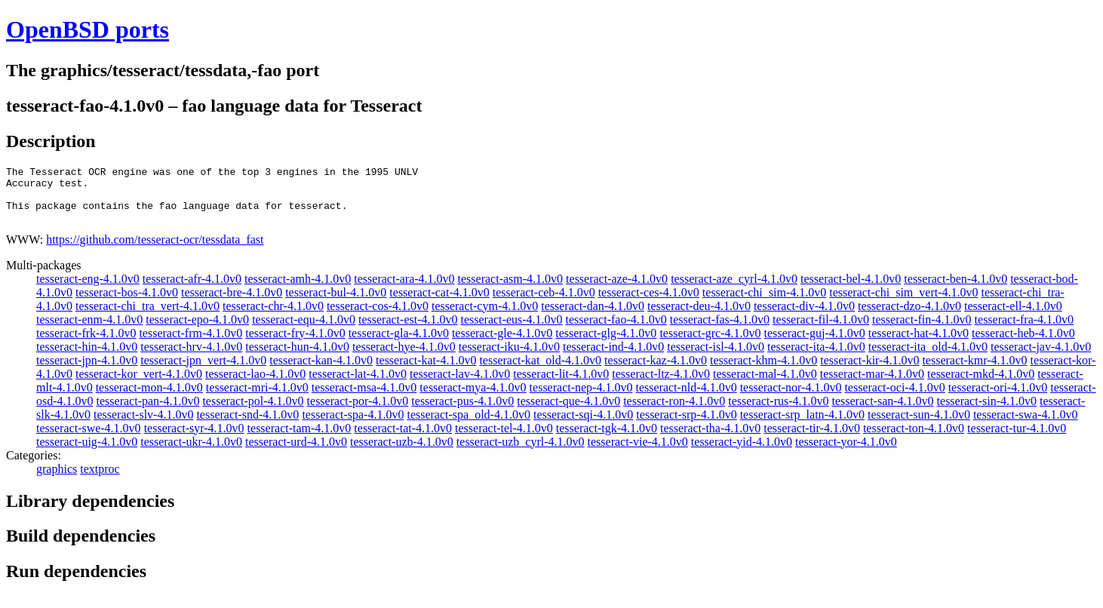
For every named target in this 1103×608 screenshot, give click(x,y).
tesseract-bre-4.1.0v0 (231, 303)
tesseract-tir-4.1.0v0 (811, 439)
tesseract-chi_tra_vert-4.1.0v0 (147, 317)
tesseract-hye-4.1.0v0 (404, 358)
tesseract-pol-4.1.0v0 (252, 412)
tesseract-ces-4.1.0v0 (648, 303)
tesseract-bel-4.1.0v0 (850, 290)
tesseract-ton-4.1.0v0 (913, 439)
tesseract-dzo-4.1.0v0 (909, 317)
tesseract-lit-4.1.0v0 (561, 385)
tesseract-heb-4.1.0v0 (1023, 344)
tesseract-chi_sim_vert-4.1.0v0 (903, 303)
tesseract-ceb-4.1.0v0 (544, 303)
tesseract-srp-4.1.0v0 (686, 425)
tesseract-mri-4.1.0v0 (257, 398)
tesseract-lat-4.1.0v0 (358, 385)
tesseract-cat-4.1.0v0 (439, 303)
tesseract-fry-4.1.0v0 (295, 344)
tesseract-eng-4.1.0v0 (88, 290)
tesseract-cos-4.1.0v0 (378, 317)
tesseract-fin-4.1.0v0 (922, 330)
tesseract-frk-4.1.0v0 (86, 344)
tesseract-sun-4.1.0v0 (919, 425)
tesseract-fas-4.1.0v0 (720, 330)
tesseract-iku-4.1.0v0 (509, 358)
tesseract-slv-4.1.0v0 (143, 425)
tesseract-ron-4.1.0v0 (674, 412)
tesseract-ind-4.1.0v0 (613, 358)
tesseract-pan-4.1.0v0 (148, 412)
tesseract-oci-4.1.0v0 (894, 398)
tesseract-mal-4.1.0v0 (765, 385)
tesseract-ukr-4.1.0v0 (191, 453)
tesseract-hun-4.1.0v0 (297, 358)
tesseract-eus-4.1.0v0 (511, 330)
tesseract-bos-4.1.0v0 (126, 303)
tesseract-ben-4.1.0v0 (955, 290)
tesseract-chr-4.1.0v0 (273, 317)
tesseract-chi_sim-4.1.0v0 (764, 303)
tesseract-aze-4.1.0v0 (617, 290)
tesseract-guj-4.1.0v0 (814, 344)
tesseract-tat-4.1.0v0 (403, 439)
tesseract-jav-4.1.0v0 (1041, 358)
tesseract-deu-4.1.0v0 (699, 317)
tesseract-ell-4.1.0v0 (1013, 317)
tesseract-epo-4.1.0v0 (197, 330)
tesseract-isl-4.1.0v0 (715, 358)
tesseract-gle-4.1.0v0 (502, 344)
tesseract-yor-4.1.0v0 (846, 453)
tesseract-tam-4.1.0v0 (299, 439)
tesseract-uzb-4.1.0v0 (401, 453)
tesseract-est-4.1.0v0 (408, 330)
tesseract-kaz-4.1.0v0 (655, 371)
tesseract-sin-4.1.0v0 (987, 412)
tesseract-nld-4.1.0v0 (685, 398)
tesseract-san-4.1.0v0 (883, 412)
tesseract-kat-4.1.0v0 (426, 371)
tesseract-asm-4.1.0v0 (511, 290)
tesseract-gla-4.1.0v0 (399, 344)
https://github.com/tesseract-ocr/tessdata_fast (154, 250)
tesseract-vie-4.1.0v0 (638, 453)
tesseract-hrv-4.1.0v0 (191, 358)
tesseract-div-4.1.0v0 (804, 317)
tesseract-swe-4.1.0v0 (88, 439)
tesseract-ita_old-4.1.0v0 (928, 358)
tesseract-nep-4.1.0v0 (581, 398)
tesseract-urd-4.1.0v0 (296, 453)
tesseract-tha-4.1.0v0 (710, 439)
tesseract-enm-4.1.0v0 (89, 330)
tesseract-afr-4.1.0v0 (192, 290)
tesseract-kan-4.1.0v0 (321, 371)
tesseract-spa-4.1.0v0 (353, 425)
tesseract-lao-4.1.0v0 (255, 385)
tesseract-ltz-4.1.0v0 (661, 385)
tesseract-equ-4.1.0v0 (303, 330)
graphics (56, 480)
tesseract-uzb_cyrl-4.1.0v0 (520, 453)
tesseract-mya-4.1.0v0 (472, 398)
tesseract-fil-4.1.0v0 (821, 330)
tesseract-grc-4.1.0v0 (709, 344)
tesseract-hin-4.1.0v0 (86, 358)
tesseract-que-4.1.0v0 (568, 412)
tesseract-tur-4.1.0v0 (1016, 439)
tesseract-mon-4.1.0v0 (149, 398)
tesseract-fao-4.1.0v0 (616, 330)
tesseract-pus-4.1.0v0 (462, 412)
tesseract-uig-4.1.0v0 (86, 453)
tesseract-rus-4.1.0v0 (778, 412)
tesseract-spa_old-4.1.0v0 (468, 425)
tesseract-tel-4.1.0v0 (504, 439)
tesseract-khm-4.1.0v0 (763, 371)
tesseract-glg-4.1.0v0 (605, 344)
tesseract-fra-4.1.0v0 (1024, 330)
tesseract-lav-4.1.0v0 (460, 385)
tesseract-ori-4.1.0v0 (998, 398)
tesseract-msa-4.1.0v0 (364, 398)
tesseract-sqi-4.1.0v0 (583, 425)
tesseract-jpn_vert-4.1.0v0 (203, 371)
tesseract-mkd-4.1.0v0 (980, 385)
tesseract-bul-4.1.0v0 (335, 303)
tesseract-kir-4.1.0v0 (869, 371)
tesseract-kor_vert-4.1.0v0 (138, 385)
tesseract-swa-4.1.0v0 (1025, 425)
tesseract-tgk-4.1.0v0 (606, 439)
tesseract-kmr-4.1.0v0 (974, 371)
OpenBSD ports (87, 29)
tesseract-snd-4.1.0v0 (247, 425)
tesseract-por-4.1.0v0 (358, 412)
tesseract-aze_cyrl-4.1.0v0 (734, 290)
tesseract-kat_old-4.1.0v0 (540, 371)
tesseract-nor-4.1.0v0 (791, 398)
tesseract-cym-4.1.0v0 (485, 317)
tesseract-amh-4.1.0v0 (297, 290)
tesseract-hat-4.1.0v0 (918, 344)
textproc (99, 480)
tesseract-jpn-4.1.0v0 (86, 371)
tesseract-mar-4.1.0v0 (872, 385)
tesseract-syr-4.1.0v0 (194, 439)
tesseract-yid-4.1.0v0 (741, 453)
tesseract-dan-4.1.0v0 (592, 317)
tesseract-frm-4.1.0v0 (190, 344)
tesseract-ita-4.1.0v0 (816, 358)
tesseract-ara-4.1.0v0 (404, 290)
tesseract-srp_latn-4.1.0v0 (802, 425)
